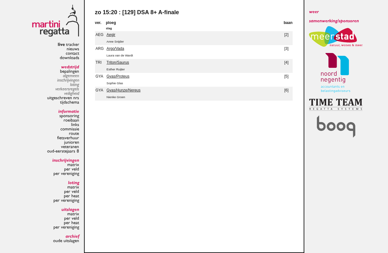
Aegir (111, 34)
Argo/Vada (115, 48)
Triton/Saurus (118, 62)
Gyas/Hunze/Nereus (124, 90)
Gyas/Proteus (118, 76)
